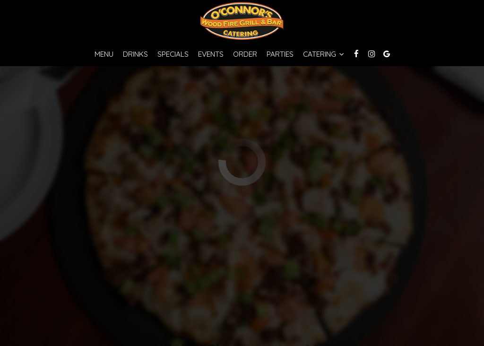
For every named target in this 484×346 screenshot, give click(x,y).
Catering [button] (323, 54)
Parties (280, 54)
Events (211, 54)
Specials (173, 54)
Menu (104, 54)
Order (245, 54)
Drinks (135, 54)
